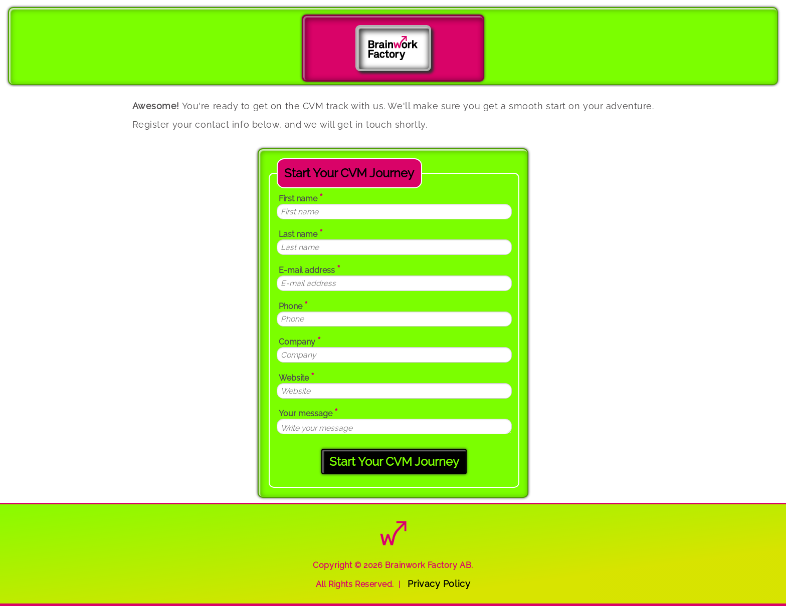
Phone (293, 305)
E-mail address (309, 269)
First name (301, 197)
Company (300, 341)
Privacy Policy (439, 583)
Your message (308, 412)
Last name (301, 233)
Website (296, 377)
